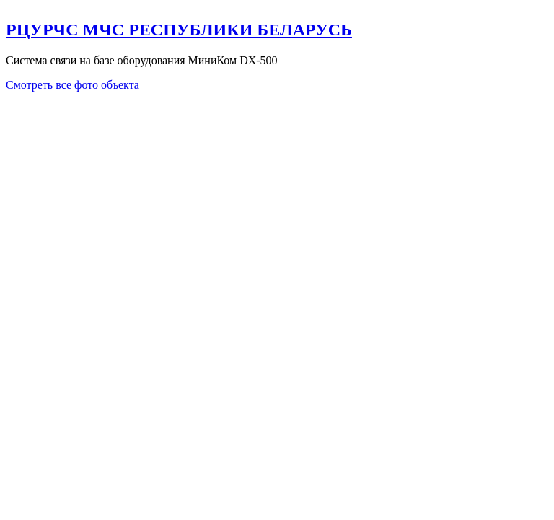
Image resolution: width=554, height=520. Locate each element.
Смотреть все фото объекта (72, 85)
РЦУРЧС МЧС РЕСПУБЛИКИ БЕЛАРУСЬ (179, 29)
